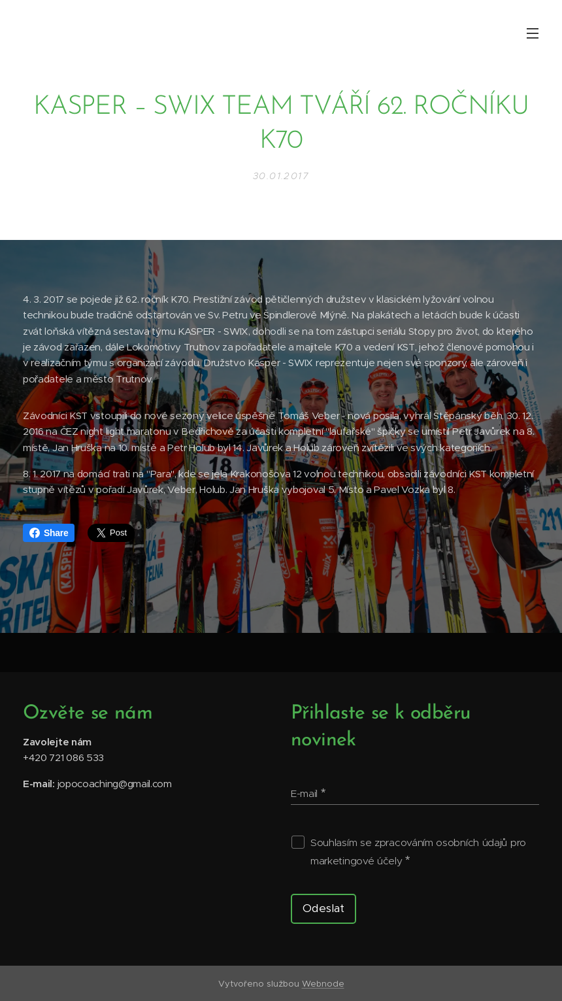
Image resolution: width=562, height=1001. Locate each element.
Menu (532, 33)
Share (48, 533)
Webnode (323, 983)
